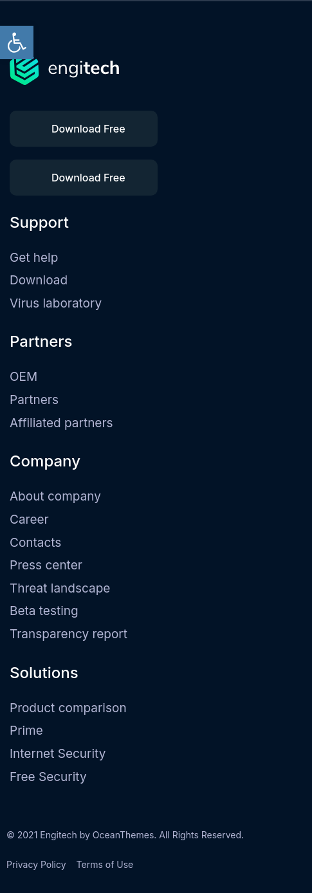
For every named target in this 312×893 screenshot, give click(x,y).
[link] (16, 42)
